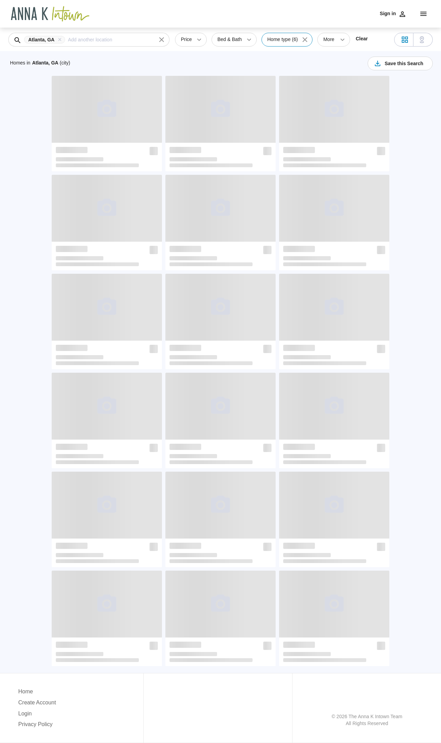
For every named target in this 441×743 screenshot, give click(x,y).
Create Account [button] (37, 702)
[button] (46, 39)
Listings (325, 13)
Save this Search (398, 63)
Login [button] (25, 713)
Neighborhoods (353, 13)
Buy (296, 13)
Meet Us (383, 13)
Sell (308, 13)
